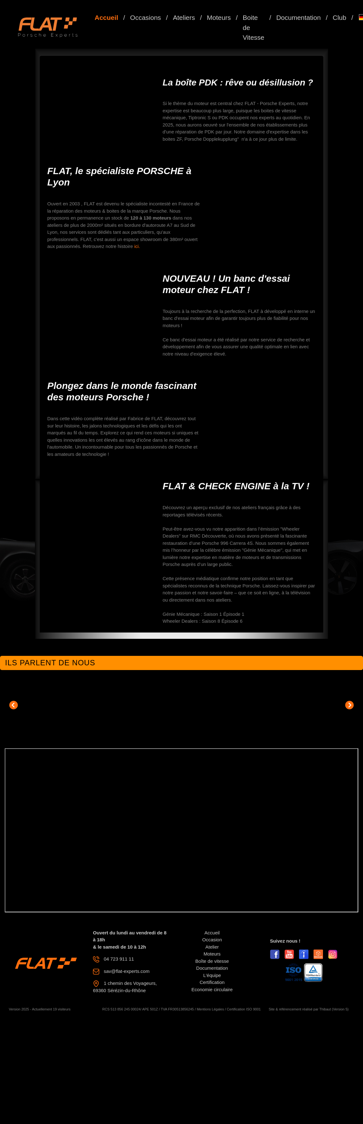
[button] (13, 705)
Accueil (106, 17)
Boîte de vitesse (212, 961)
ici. (137, 246)
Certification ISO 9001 (244, 1009)
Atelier (212, 947)
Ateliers (184, 17)
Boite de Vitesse (253, 27)
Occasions (145, 17)
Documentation (298, 17)
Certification (211, 982)
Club (339, 17)
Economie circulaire (212, 989)
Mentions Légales (210, 1009)
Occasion (212, 939)
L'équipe (212, 975)
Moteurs (219, 17)
